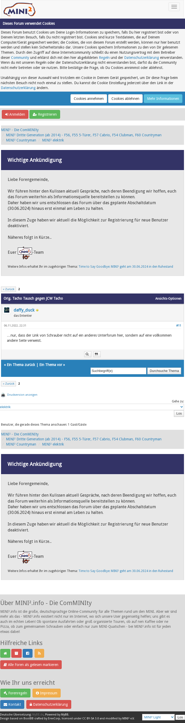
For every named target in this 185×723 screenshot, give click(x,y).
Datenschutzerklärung (141, 57)
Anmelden (15, 114)
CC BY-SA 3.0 (90, 718)
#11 (178, 325)
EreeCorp (54, 718)
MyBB (64, 714)
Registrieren (45, 114)
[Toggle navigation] (174, 6)
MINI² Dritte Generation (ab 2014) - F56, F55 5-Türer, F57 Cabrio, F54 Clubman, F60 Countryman (84, 135)
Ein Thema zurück (21, 365)
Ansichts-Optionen (168, 298)
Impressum (46, 693)
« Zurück (8, 289)
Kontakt (12, 704)
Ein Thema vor (50, 365)
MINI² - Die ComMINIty (20, 130)
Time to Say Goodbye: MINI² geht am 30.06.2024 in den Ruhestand (125, 266)
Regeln (104, 57)
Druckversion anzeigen (22, 394)
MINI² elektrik (53, 140)
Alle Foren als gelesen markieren (31, 665)
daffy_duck (24, 310)
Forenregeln (15, 693)
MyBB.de (38, 714)
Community (20, 57)
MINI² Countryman (21, 140)
